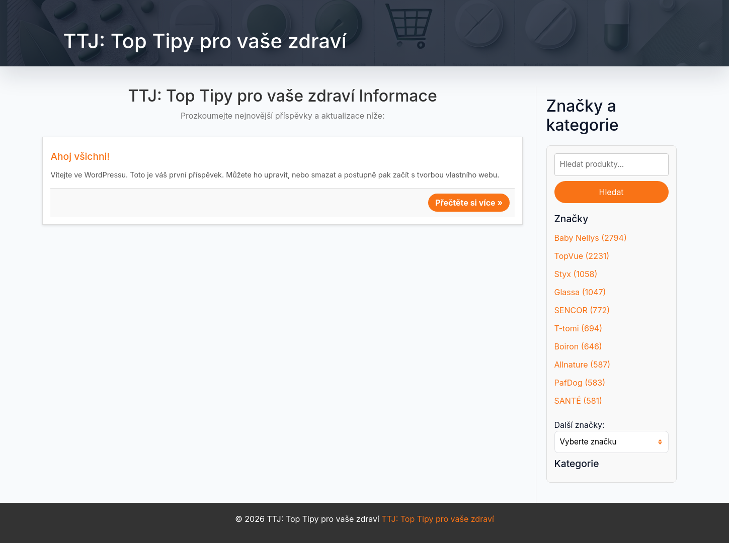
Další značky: (579, 425)
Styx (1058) (576, 274)
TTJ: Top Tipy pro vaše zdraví (204, 41)
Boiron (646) (578, 346)
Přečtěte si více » (469, 203)
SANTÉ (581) (578, 401)
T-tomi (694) (578, 328)
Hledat (611, 192)
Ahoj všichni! (80, 156)
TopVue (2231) (582, 256)
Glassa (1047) (580, 292)
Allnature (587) (582, 364)
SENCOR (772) (582, 310)
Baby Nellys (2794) (590, 238)
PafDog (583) (580, 383)
